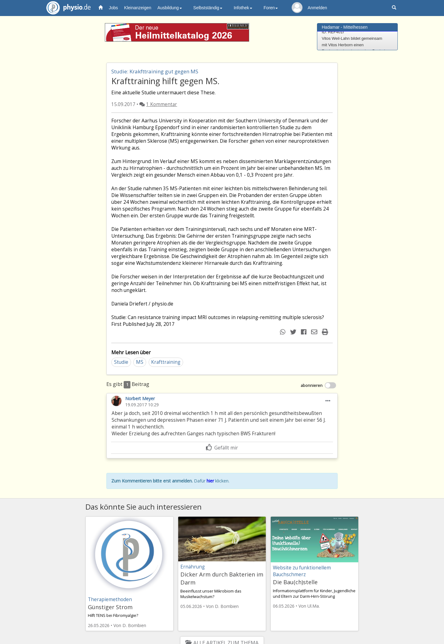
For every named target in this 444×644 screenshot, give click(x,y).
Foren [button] (271, 7)
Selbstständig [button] (207, 7)
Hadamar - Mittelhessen (345, 27)
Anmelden (317, 7)
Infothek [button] (243, 7)
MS (139, 362)
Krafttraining (165, 362)
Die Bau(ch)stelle (295, 582)
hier (210, 481)
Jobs (113, 7)
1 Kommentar (161, 104)
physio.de (66, 7)
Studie (121, 362)
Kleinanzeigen (137, 7)
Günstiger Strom (110, 607)
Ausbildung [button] (170, 7)
